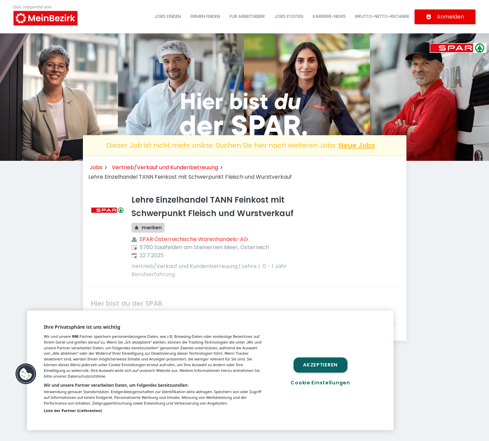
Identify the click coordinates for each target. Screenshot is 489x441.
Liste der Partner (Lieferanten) (73, 410)
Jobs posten (288, 16)
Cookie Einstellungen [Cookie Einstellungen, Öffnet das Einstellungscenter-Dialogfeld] (320, 382)
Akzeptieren (320, 364)
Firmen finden (205, 16)
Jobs (96, 167)
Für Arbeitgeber (247, 16)
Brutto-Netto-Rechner (382, 16)
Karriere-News (329, 16)
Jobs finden (167, 16)
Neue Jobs (357, 145)
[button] (26, 374)
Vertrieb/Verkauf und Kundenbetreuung (165, 167)
